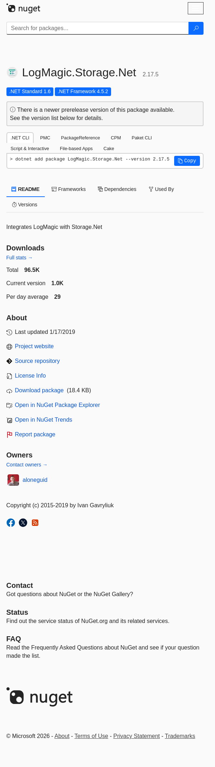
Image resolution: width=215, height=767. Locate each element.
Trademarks (180, 736)
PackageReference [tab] (80, 137)
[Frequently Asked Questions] (13, 639)
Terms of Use (91, 736)
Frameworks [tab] (69, 189)
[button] (187, 161)
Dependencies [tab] (117, 189)
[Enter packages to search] (97, 28)
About (62, 736)
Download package (39, 390)
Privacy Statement (136, 736)
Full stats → (19, 257)
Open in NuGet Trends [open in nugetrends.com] (43, 420)
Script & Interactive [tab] (30, 148)
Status (17, 612)
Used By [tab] (161, 189)
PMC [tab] (45, 137)
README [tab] (26, 189)
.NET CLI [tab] (20, 137)
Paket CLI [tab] (142, 137)
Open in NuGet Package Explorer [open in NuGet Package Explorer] (57, 405)
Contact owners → (27, 465)
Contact (19, 585)
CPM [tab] (116, 137)
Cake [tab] (109, 148)
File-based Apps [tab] (76, 148)
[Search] (196, 28)
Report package (35, 434)
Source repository (37, 361)
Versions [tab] (25, 204)
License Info (30, 376)
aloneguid (35, 480)
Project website (34, 346)
